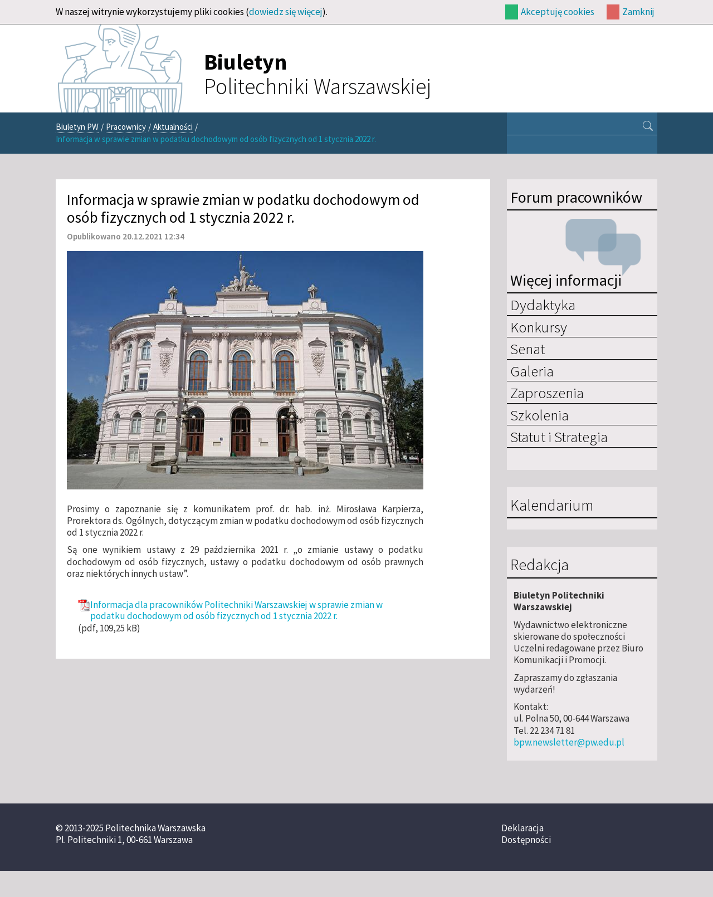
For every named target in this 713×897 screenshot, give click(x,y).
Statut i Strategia (559, 436)
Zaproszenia (547, 392)
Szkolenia (539, 415)
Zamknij (638, 12)
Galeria (532, 371)
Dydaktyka (542, 304)
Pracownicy (126, 126)
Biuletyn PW (77, 126)
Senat (527, 348)
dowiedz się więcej (286, 12)
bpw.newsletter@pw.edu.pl (569, 742)
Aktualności (173, 126)
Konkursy (538, 327)
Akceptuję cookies (557, 12)
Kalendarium (551, 505)
